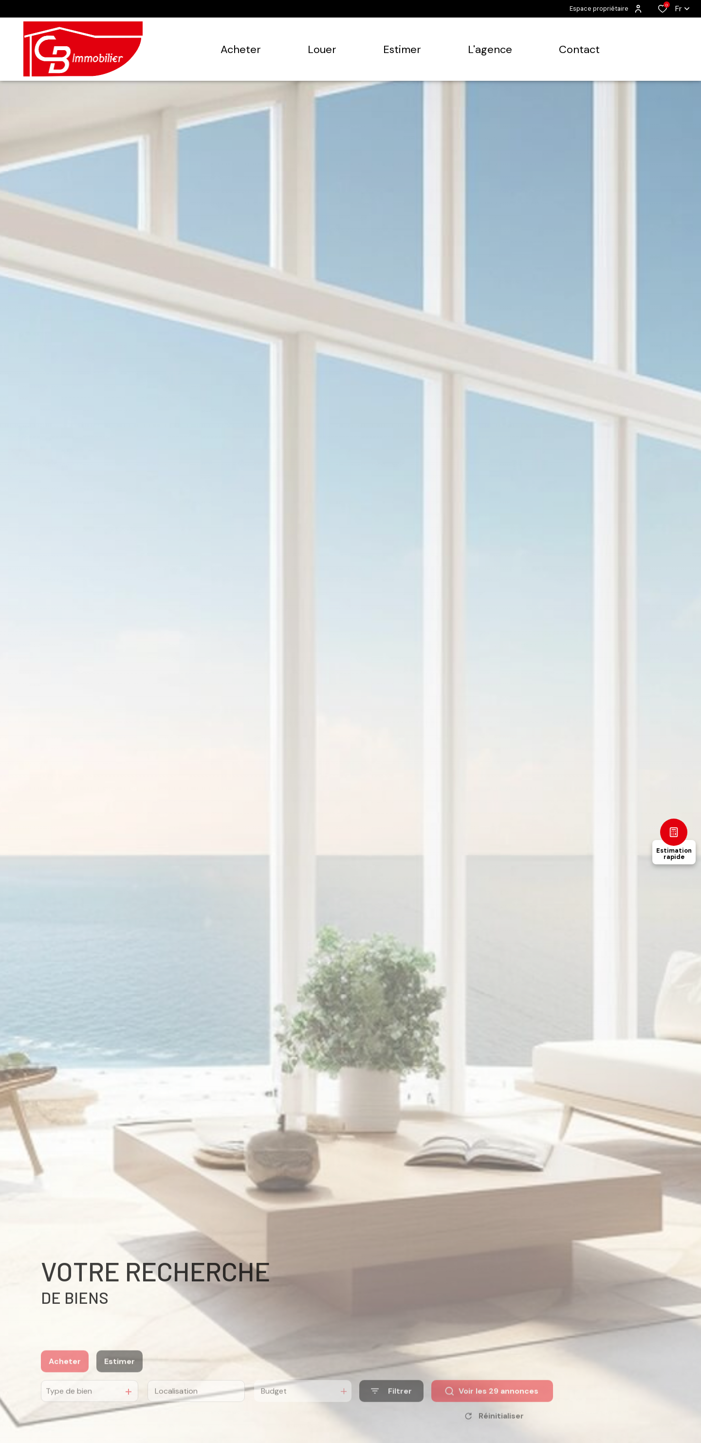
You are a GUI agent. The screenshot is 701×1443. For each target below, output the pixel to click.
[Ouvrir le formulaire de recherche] (391, 1403)
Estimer (119, 1373)
